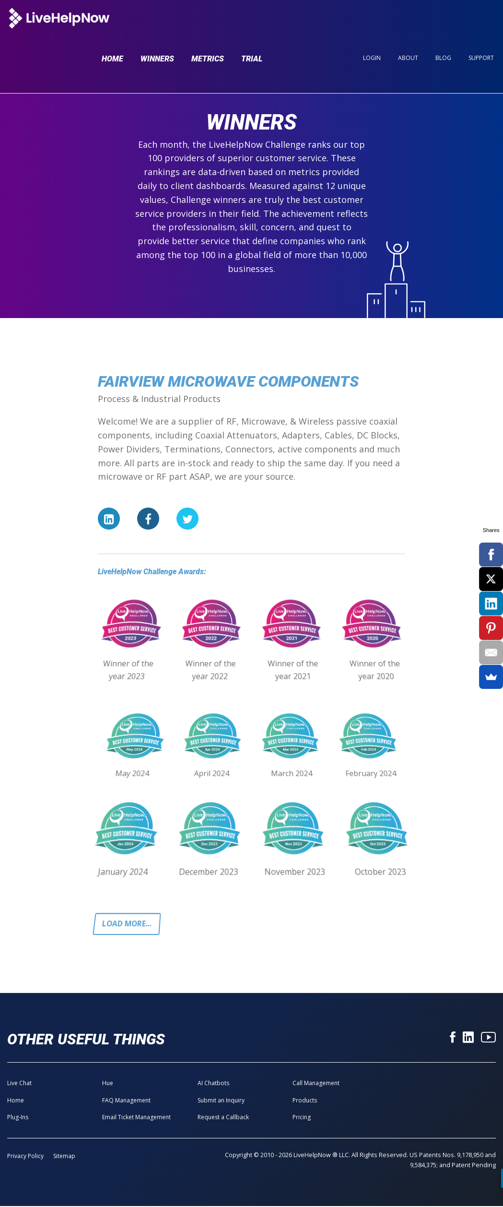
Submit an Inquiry (221, 1101)
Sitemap (64, 1157)
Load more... (128, 924)
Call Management (315, 1084)
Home (112, 25)
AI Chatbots (213, 1084)
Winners (157, 25)
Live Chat (19, 1084)
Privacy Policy (25, 1157)
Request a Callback (223, 1118)
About (408, 25)
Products (304, 1101)
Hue (107, 1084)
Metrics (207, 25)
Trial (252, 25)
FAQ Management (126, 1101)
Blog (443, 25)
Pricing (301, 1118)
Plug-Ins (17, 1118)
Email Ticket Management (136, 1118)
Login (372, 25)
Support (481, 25)
